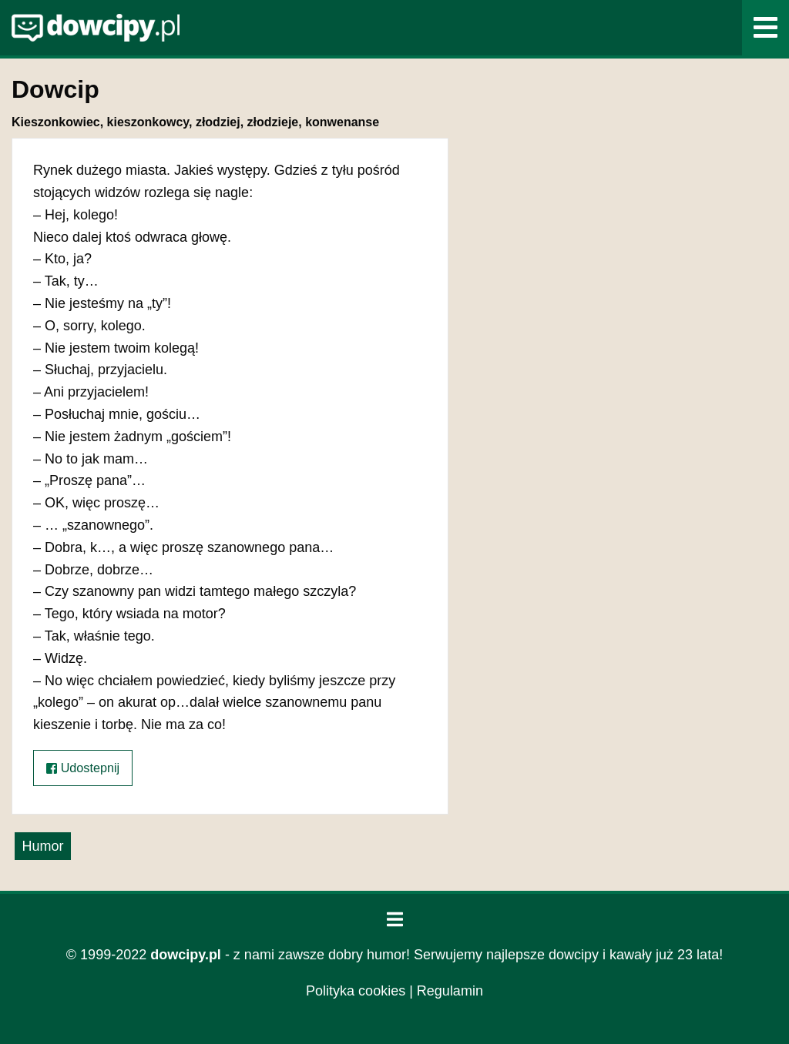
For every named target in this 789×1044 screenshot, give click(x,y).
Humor (42, 846)
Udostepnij (82, 768)
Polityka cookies (355, 991)
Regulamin (450, 991)
